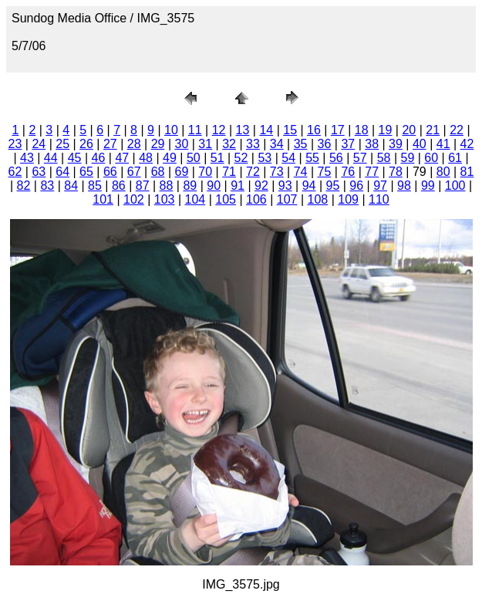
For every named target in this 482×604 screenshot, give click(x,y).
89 (190, 185)
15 (290, 130)
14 (266, 130)
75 (325, 171)
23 (15, 143)
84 (71, 185)
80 (443, 171)
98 (404, 185)
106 (256, 199)
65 (86, 171)
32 (229, 143)
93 (285, 185)
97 (380, 185)
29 (158, 143)
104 (195, 199)
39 (396, 143)
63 (39, 171)
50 (194, 157)
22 (456, 130)
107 (287, 199)
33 (253, 143)
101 (103, 199)
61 (455, 157)
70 (205, 171)
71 (229, 171)
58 (384, 157)
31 (205, 143)
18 (362, 130)
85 (95, 185)
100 (455, 185)
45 (75, 157)
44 (51, 157)
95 (333, 185)
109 (348, 199)
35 (301, 143)
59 (408, 157)
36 (325, 143)
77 (372, 171)
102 (133, 199)
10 (171, 130)
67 (134, 171)
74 (301, 171)
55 (312, 157)
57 (360, 157)
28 (134, 143)
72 (253, 171)
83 (47, 185)
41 (443, 143)
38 (372, 143)
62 (15, 171)
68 (158, 171)
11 (195, 130)
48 (146, 157)
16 (314, 130)
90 (214, 185)
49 (170, 157)
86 (119, 185)
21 (433, 130)
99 (428, 185)
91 (237, 185)
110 (379, 199)
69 (181, 171)
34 (277, 143)
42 (467, 143)
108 (318, 199)
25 (62, 143)
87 (143, 185)
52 (241, 157)
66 (110, 171)
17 (338, 130)
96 (356, 185)
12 (219, 130)
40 (419, 143)
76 (348, 171)
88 (167, 185)
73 (277, 171)
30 (181, 143)
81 (467, 171)
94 (309, 185)
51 (217, 157)
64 (62, 171)
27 (110, 143)
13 (243, 130)
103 (164, 199)
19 (386, 130)
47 (122, 157)
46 (99, 157)
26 (86, 143)
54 (288, 157)
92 (261, 185)
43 (27, 157)
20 (409, 130)
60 (431, 157)
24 (39, 143)
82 (24, 185)
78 (396, 171)
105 (225, 199)
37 (348, 143)
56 (336, 157)
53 (264, 157)
